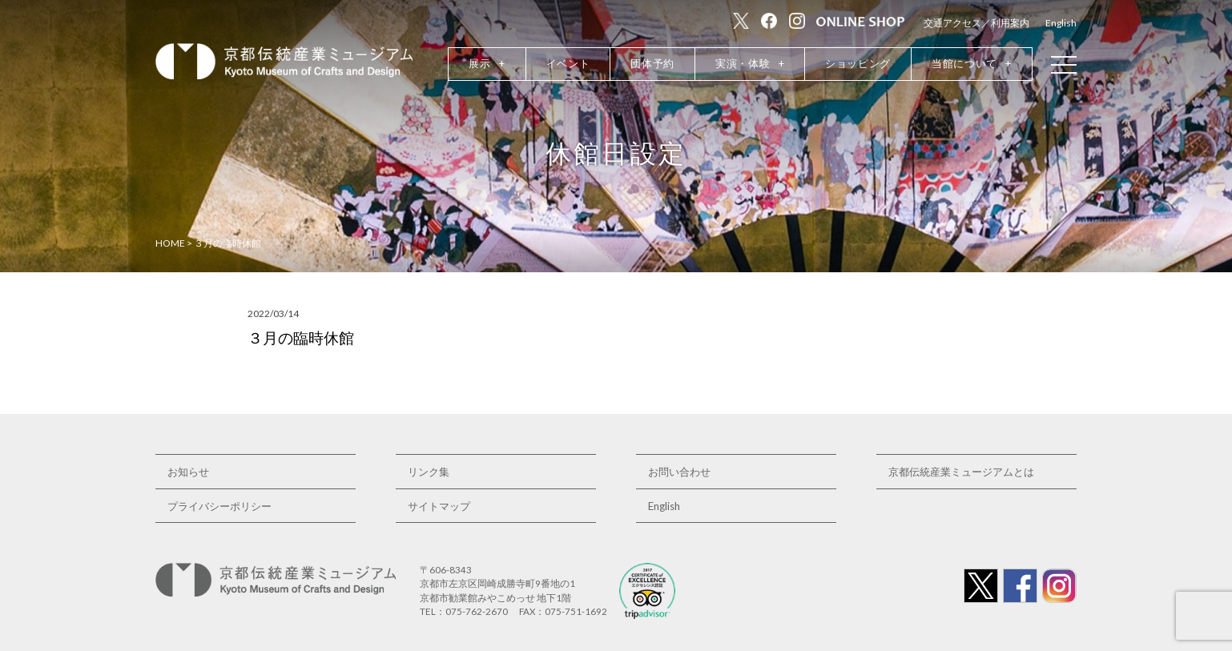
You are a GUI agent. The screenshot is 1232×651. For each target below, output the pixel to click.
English (1061, 23)
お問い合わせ (679, 471)
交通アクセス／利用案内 (976, 23)
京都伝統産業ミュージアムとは (961, 471)
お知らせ (188, 471)
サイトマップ (439, 506)
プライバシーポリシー (219, 506)
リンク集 (428, 471)
